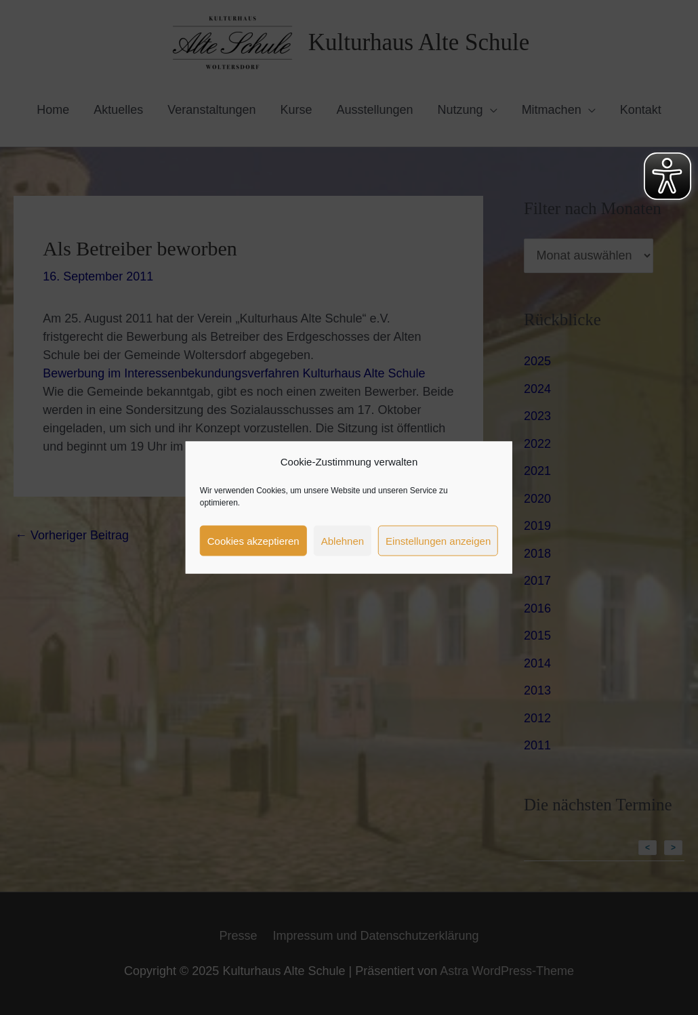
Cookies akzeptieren (253, 540)
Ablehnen (342, 540)
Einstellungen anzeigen (438, 540)
